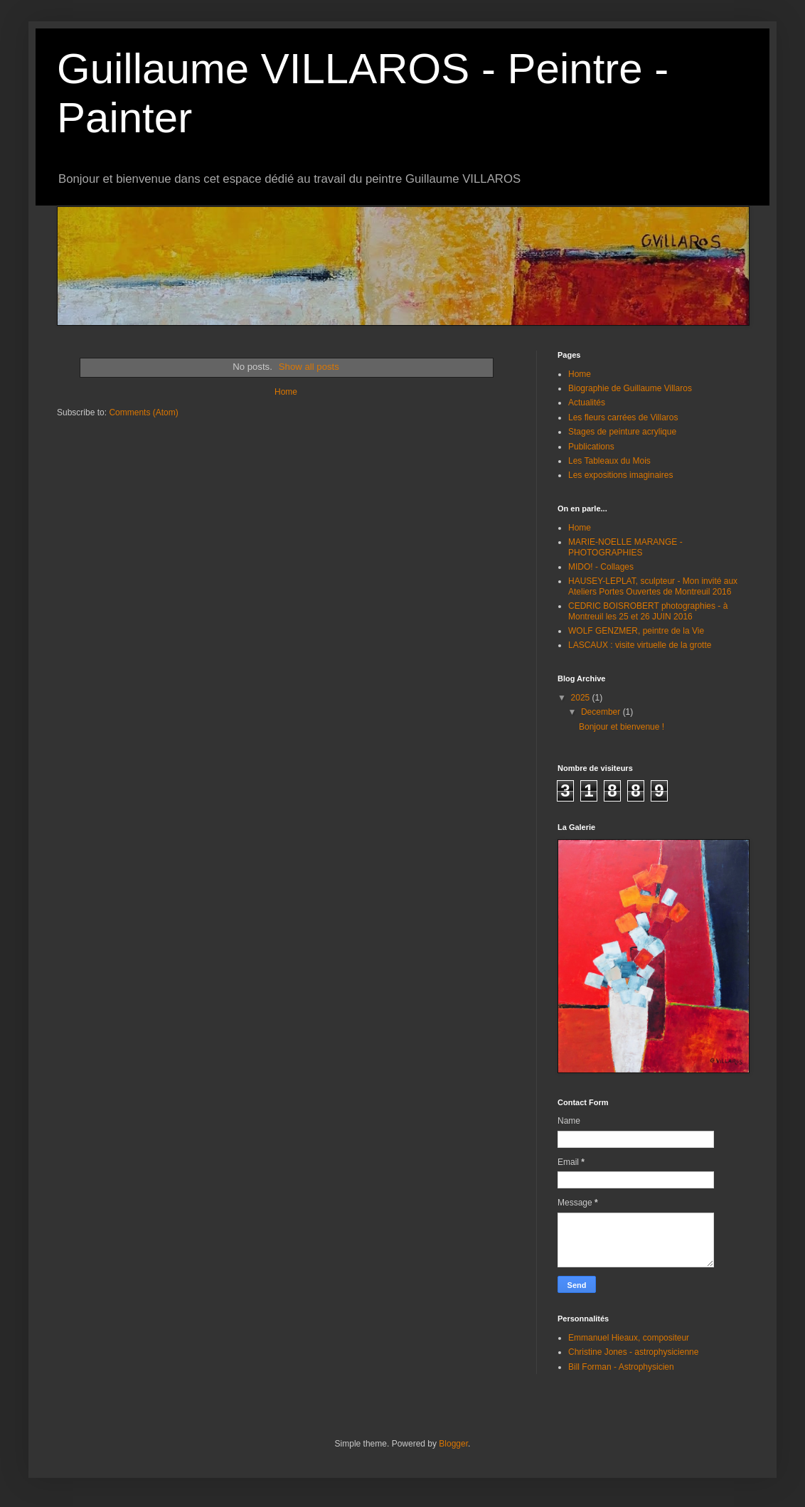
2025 (581, 698)
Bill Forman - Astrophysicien (621, 1367)
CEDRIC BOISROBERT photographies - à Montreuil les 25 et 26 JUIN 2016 (647, 611)
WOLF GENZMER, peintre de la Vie (636, 631)
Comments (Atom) (143, 412)
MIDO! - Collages (601, 567)
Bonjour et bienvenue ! (621, 727)
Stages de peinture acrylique (622, 432)
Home (285, 392)
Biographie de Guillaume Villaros (630, 388)
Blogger (453, 1444)
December (602, 712)
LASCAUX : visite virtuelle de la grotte (639, 645)
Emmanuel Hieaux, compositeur (628, 1338)
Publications (591, 447)
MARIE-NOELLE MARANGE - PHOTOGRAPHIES (625, 547)
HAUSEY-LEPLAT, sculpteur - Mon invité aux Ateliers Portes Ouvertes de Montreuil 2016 (652, 586)
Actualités (586, 403)
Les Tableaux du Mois (609, 461)
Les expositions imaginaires (620, 475)
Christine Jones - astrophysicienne (633, 1352)
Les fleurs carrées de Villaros (623, 417)
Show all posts (309, 366)
